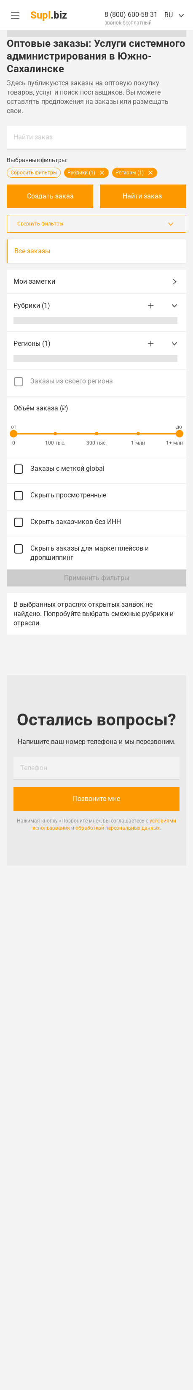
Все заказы (32, 251)
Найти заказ (33, 137)
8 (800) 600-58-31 (131, 15)
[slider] (13, 433)
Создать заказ (50, 196)
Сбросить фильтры (34, 173)
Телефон (33, 768)
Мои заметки (96, 282)
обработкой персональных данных (117, 828)
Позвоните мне (96, 799)
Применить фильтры (96, 578)
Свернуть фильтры (96, 224)
